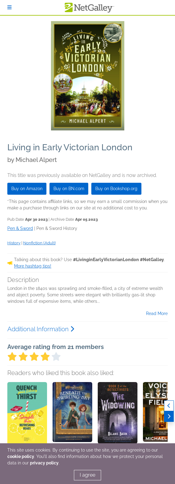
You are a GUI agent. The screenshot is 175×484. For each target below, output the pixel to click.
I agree (87, 475)
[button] (27, 414)
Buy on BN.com (68, 188)
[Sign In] (9, 7)
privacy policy (44, 462)
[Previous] (169, 405)
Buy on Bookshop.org (116, 188)
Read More (157, 313)
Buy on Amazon (26, 188)
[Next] (169, 416)
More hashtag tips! (32, 266)
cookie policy (20, 456)
